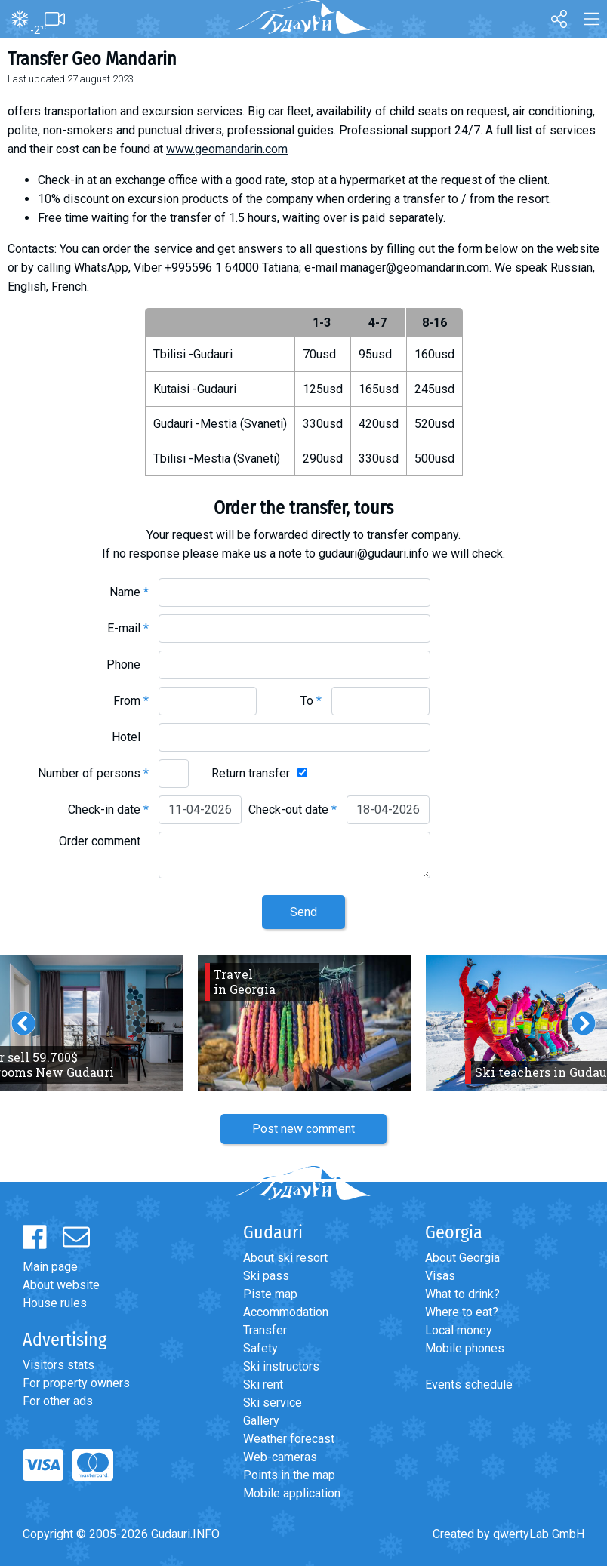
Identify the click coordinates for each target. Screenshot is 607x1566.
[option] (304, 1023)
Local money (458, 1330)
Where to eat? (461, 1312)
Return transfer (250, 773)
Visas (440, 1276)
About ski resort (285, 1258)
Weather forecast (288, 1439)
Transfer (265, 1330)
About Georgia (462, 1258)
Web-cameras (280, 1457)
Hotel (130, 737)
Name (129, 592)
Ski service (272, 1402)
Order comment (104, 841)
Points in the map (289, 1475)
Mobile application (291, 1493)
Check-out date (292, 809)
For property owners (76, 1383)
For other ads (58, 1401)
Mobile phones (464, 1348)
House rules (55, 1303)
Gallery (261, 1421)
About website (61, 1285)
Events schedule (469, 1384)
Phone (127, 664)
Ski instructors (281, 1366)
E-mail (128, 628)
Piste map (270, 1294)
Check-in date (108, 809)
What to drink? (462, 1294)
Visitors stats (58, 1365)
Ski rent (263, 1384)
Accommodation (285, 1312)
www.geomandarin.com (227, 149)
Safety (260, 1348)
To (311, 701)
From (131, 701)
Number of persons (93, 773)
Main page (50, 1267)
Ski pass (266, 1276)
